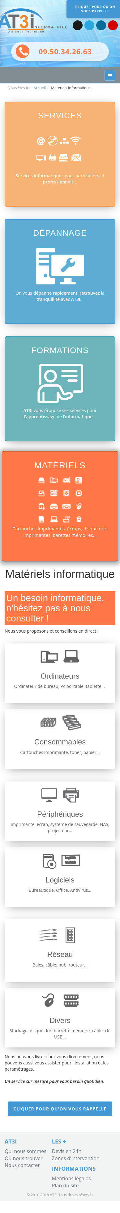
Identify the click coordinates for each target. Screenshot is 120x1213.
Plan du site (65, 1185)
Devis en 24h (66, 1151)
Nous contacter (22, 1165)
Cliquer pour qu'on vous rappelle (59, 1109)
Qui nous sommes (25, 1151)
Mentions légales (71, 1178)
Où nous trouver (24, 1158)
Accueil (39, 88)
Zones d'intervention (76, 1158)
